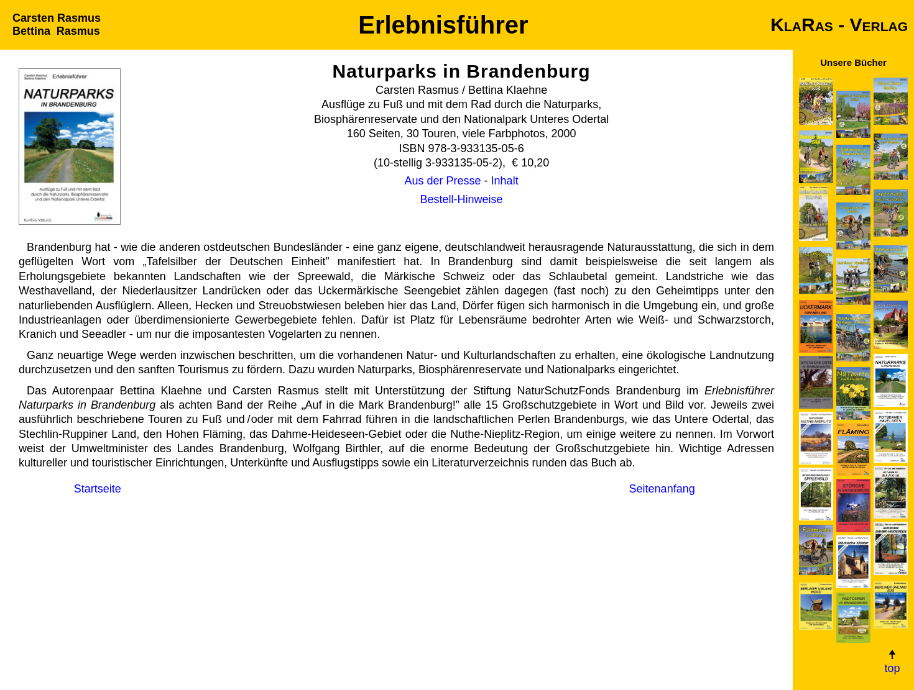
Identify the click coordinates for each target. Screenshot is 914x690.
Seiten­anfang (662, 489)
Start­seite (97, 489)
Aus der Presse (443, 181)
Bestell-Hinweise (461, 199)
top (892, 661)
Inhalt (505, 181)
